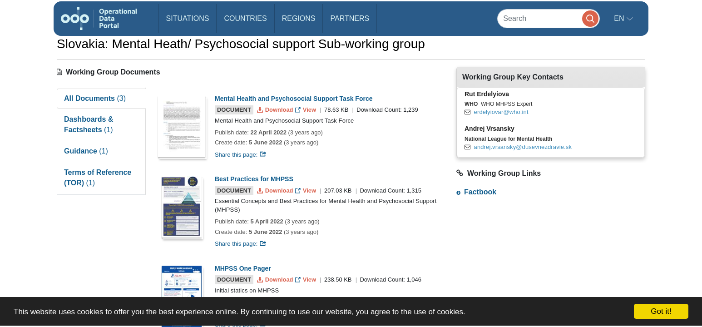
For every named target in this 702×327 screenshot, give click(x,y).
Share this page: (241, 154)
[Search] (548, 18)
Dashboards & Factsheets (88, 124)
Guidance (86, 151)
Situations (187, 18)
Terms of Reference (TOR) (97, 177)
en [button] (620, 18)
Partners (349, 18)
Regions (299, 18)
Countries (245, 18)
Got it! (661, 311)
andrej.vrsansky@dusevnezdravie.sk (523, 147)
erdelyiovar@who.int (501, 112)
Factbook (480, 192)
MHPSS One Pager (243, 268)
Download (276, 109)
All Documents (95, 98)
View (306, 109)
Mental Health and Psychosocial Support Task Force (294, 98)
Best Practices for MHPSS (254, 179)
